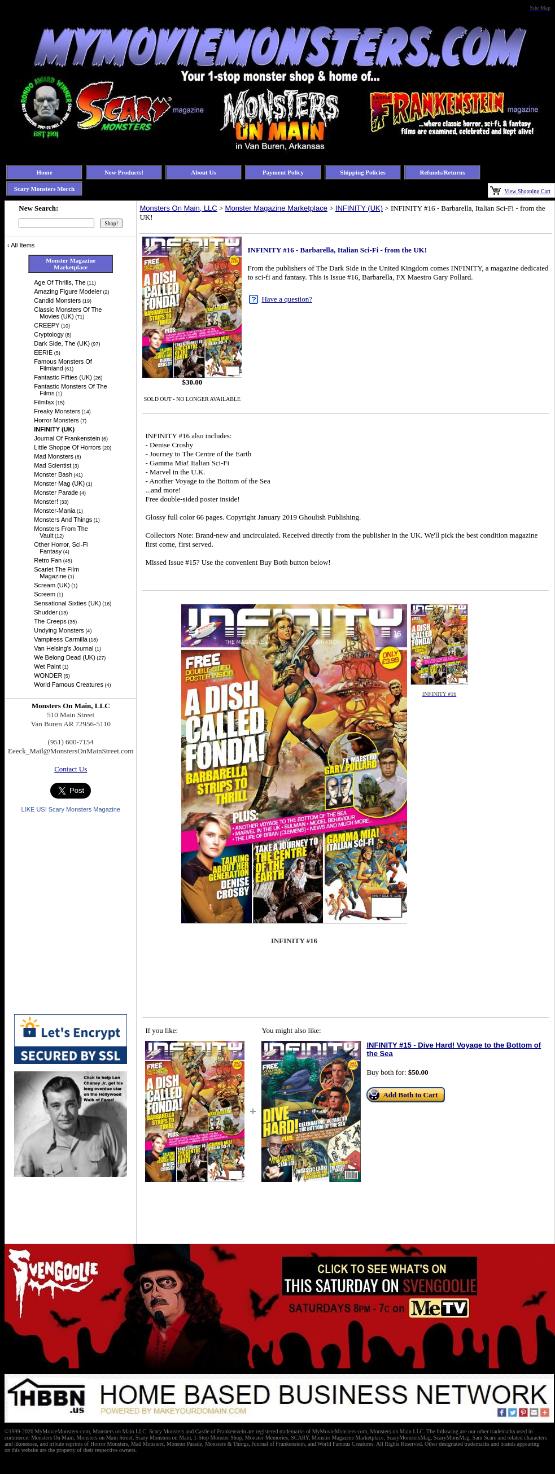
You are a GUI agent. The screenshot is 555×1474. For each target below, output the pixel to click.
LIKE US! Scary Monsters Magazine (70, 809)
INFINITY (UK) (359, 208)
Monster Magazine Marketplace (276, 208)
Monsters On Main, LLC (178, 208)
